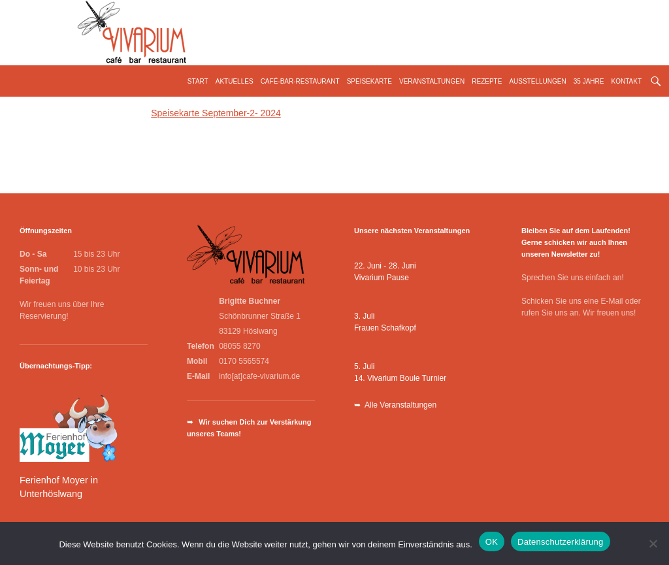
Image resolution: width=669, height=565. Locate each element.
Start (198, 81)
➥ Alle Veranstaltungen (395, 405)
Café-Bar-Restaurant (300, 81)
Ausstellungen (537, 81)
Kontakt (627, 81)
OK (491, 542)
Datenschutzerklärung (560, 542)
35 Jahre (589, 81)
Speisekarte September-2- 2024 (215, 113)
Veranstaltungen (432, 81)
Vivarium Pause (381, 277)
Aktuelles (234, 81)
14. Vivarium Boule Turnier (400, 378)
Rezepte (487, 81)
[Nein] (652, 543)
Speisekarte (369, 81)
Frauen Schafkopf (385, 327)
